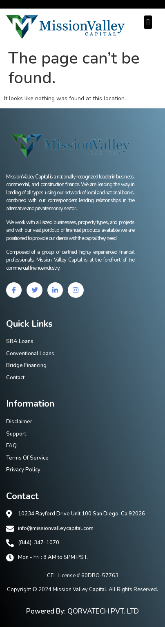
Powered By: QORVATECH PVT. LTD (82, 611)
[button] (148, 22)
